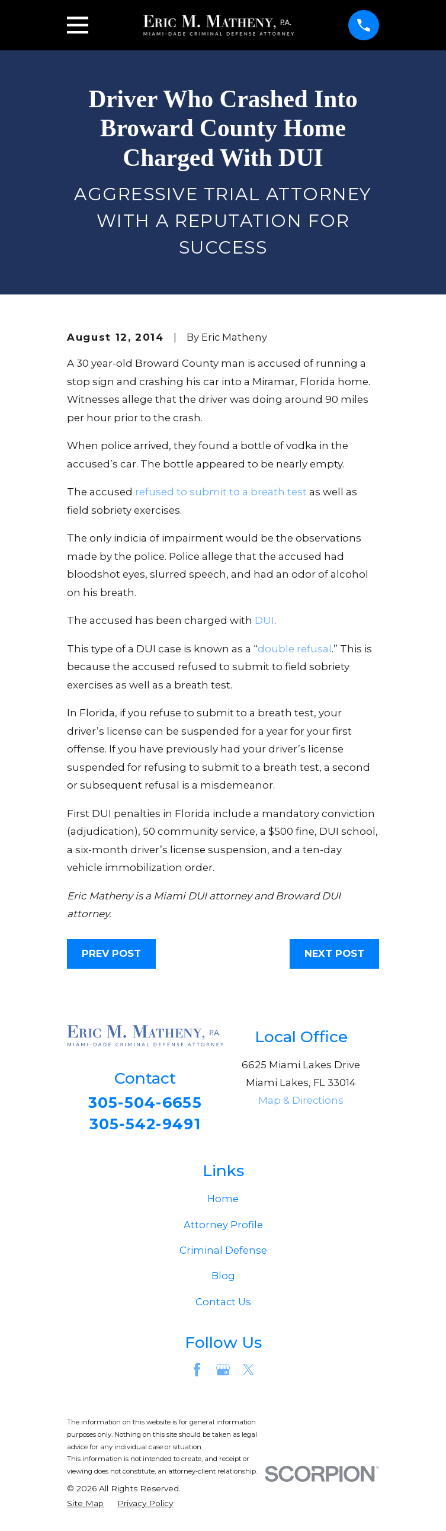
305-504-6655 (145, 1103)
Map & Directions (301, 1100)
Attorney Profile (223, 1227)
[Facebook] (197, 1372)
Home (223, 1201)
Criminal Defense (223, 1252)
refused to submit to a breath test (221, 492)
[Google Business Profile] (223, 1372)
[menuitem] (85, 1505)
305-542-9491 (145, 1125)
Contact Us (223, 1304)
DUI (264, 620)
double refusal (295, 649)
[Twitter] (248, 1372)
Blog (223, 1278)
